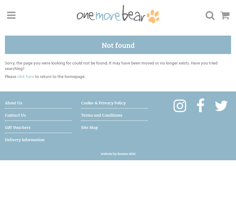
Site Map (89, 127)
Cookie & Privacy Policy (103, 102)
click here (25, 76)
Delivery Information (25, 139)
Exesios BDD (126, 153)
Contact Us (15, 114)
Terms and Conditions (101, 114)
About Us (13, 102)
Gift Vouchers (17, 127)
